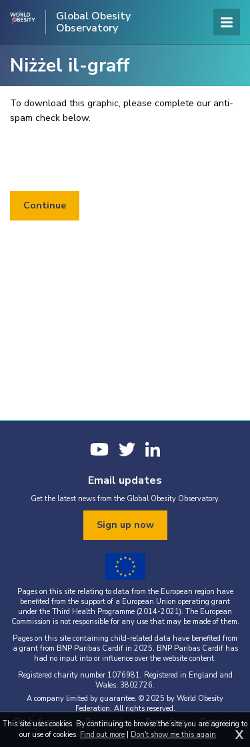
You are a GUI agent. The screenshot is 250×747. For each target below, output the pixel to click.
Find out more (102, 735)
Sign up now (125, 524)
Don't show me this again (173, 735)
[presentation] (111, 158)
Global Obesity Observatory (93, 22)
